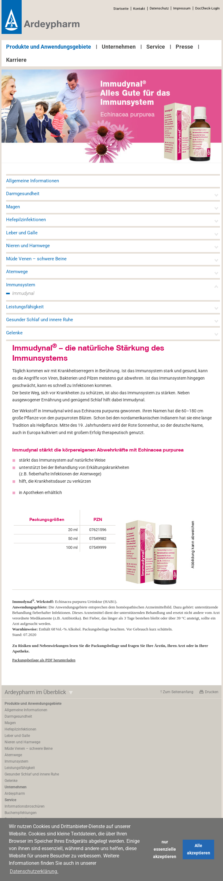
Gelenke (14, 333)
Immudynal (23, 293)
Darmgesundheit (22, 193)
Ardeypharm (15, 793)
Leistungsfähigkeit (25, 307)
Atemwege (17, 271)
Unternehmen (119, 46)
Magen (13, 207)
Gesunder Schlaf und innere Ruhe (39, 319)
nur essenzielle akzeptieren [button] (164, 849)
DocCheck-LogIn (207, 8)
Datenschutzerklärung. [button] (34, 871)
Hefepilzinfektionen (26, 219)
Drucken (211, 692)
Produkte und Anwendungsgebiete (48, 46)
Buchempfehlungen (21, 813)
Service (155, 46)
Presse (184, 46)
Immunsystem (20, 285)
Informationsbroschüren (25, 806)
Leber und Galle (22, 233)
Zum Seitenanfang (178, 692)
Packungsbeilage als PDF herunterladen (43, 660)
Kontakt (139, 9)
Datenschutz (159, 8)
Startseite (121, 9)
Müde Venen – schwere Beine (36, 259)
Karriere (16, 60)
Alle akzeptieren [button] (198, 849)
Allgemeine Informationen (32, 181)
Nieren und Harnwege (28, 245)
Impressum (182, 8)
